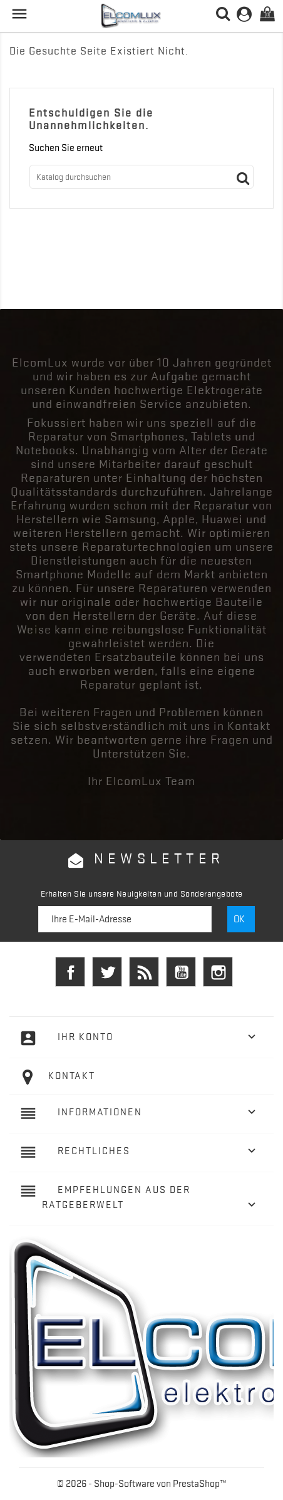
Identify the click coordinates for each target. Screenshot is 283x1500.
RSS (144, 971)
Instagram (217, 971)
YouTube (181, 971)
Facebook (70, 971)
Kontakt (71, 1075)
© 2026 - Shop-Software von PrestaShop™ (142, 1483)
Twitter (107, 971)
